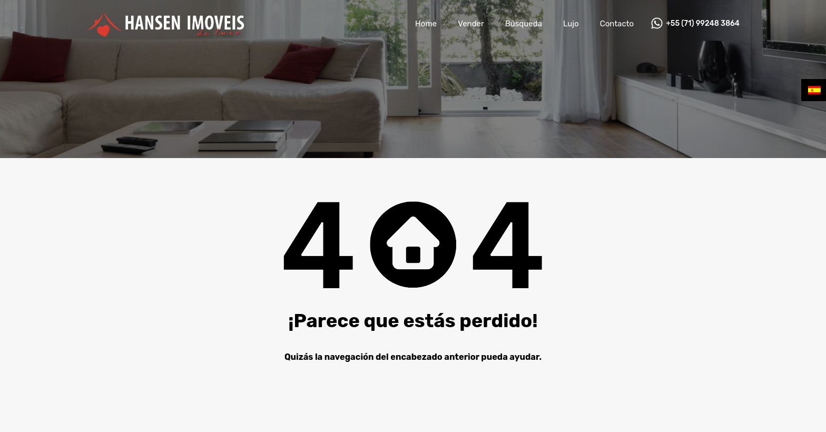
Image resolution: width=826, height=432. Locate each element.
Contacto (617, 23)
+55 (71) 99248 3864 (703, 23)
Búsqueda (523, 23)
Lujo (571, 23)
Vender (471, 23)
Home (426, 23)
